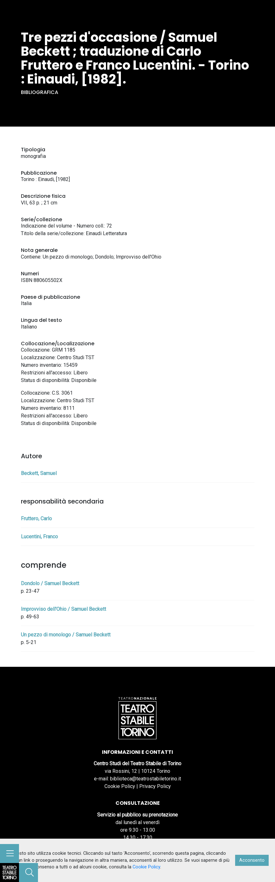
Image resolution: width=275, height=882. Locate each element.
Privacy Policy (155, 786)
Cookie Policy (119, 786)
